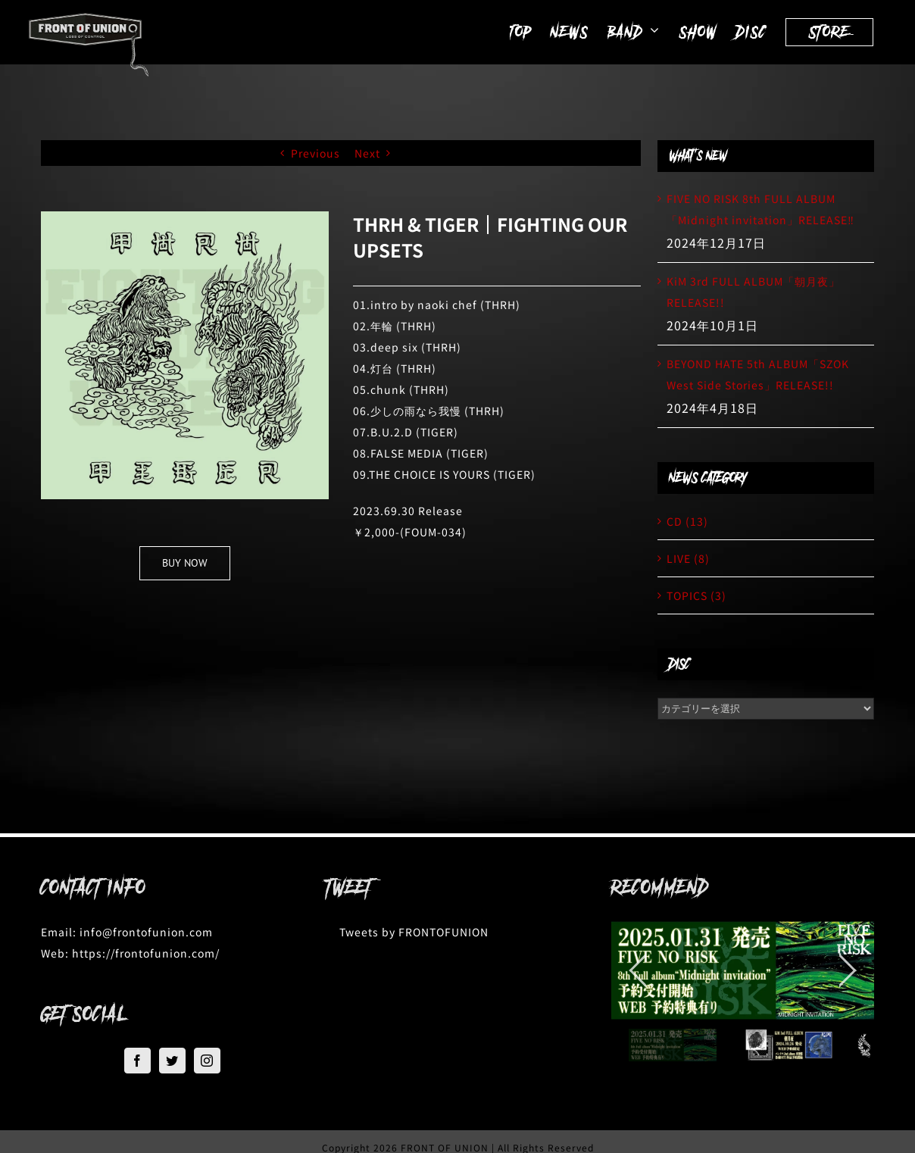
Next (367, 153)
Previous (315, 153)
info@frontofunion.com (146, 931)
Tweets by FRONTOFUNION (414, 931)
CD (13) (687, 521)
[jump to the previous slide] (638, 970)
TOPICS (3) (696, 595)
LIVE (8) (688, 558)
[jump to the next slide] (848, 970)
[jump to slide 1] (673, 1045)
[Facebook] (137, 1060)
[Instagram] (207, 1060)
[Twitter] (172, 1060)
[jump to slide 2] (789, 1045)
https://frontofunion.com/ (146, 953)
